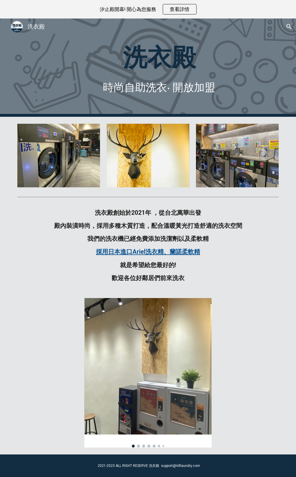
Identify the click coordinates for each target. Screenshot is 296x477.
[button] (289, 27)
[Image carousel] (148, 373)
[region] (148, 9)
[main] (159, 57)
